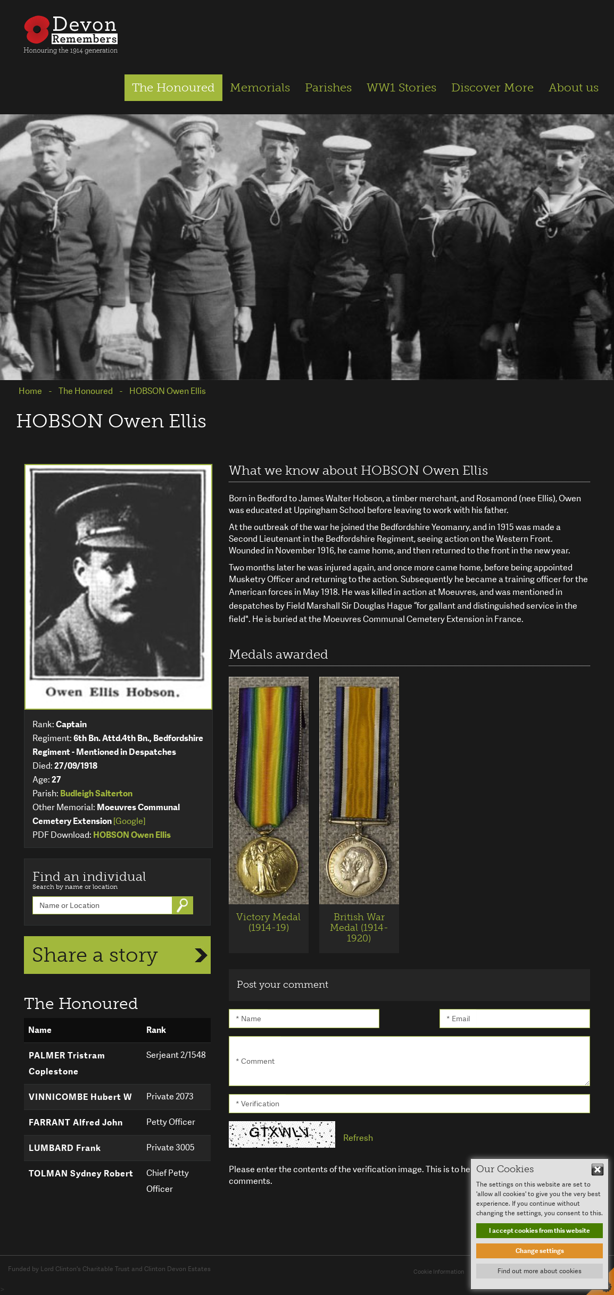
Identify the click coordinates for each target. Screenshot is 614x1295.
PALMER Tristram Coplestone (67, 1063)
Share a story (95, 955)
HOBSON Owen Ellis (132, 834)
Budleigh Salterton (96, 793)
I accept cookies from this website (539, 1230)
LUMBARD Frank (65, 1148)
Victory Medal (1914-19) (268, 922)
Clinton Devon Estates (177, 1269)
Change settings (540, 1251)
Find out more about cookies (539, 1271)
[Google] (129, 821)
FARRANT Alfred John (76, 1122)
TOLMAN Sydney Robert (81, 1173)
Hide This (597, 1169)
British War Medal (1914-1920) (359, 927)
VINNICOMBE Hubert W (80, 1097)
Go (183, 905)
